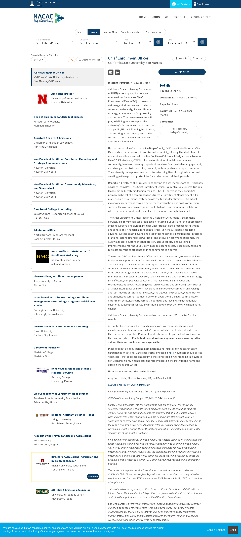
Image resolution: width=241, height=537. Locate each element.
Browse (94, 32)
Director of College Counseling (53, 209)
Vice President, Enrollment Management (58, 276)
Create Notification (89, 59)
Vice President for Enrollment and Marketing (61, 326)
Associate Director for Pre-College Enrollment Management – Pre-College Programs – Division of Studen (64, 301)
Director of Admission (47, 347)
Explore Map (110, 32)
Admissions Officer (45, 230)
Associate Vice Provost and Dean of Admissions (62, 435)
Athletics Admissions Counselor (70, 490)
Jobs (156, 17)
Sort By (37, 59)
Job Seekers (181, 4)
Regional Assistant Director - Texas (72, 414)
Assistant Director (62, 93)
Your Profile (175, 17)
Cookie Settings (216, 529)
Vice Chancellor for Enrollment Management (61, 393)
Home (143, 17)
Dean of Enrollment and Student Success (59, 116)
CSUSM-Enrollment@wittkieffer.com (129, 384)
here (171, 352)
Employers (201, 4)
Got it (233, 529)
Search (81, 32)
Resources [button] (199, 17)
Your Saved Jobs (155, 32)
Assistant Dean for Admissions (52, 138)
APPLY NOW (182, 72)
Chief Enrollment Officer (49, 72)
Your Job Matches (131, 32)
